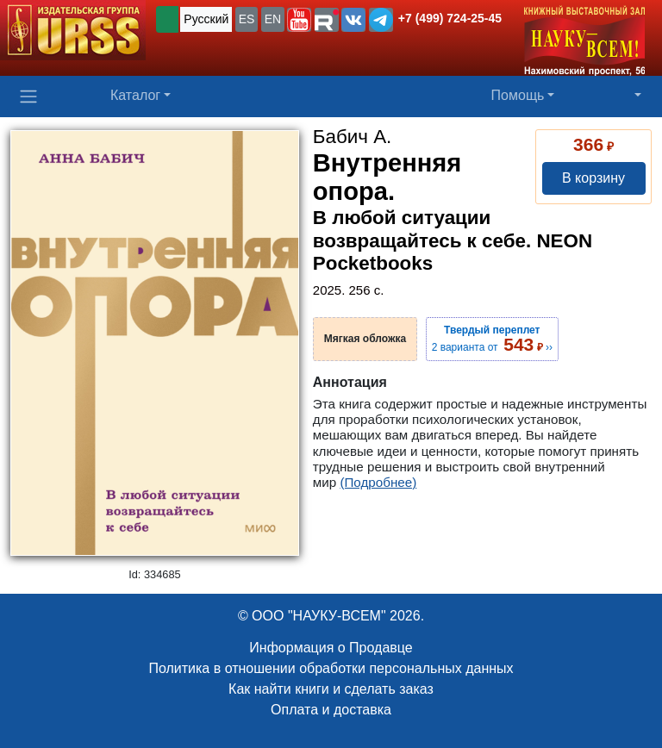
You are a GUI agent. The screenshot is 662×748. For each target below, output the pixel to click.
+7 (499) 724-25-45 (450, 18)
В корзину (593, 178)
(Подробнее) (378, 482)
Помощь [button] (518, 95)
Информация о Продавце (330, 647)
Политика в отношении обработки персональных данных (330, 668)
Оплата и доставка (331, 709)
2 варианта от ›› (492, 338)
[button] (299, 20)
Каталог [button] (135, 95)
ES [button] (247, 19)
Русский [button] (206, 19)
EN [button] (273, 19)
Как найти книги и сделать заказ (331, 689)
